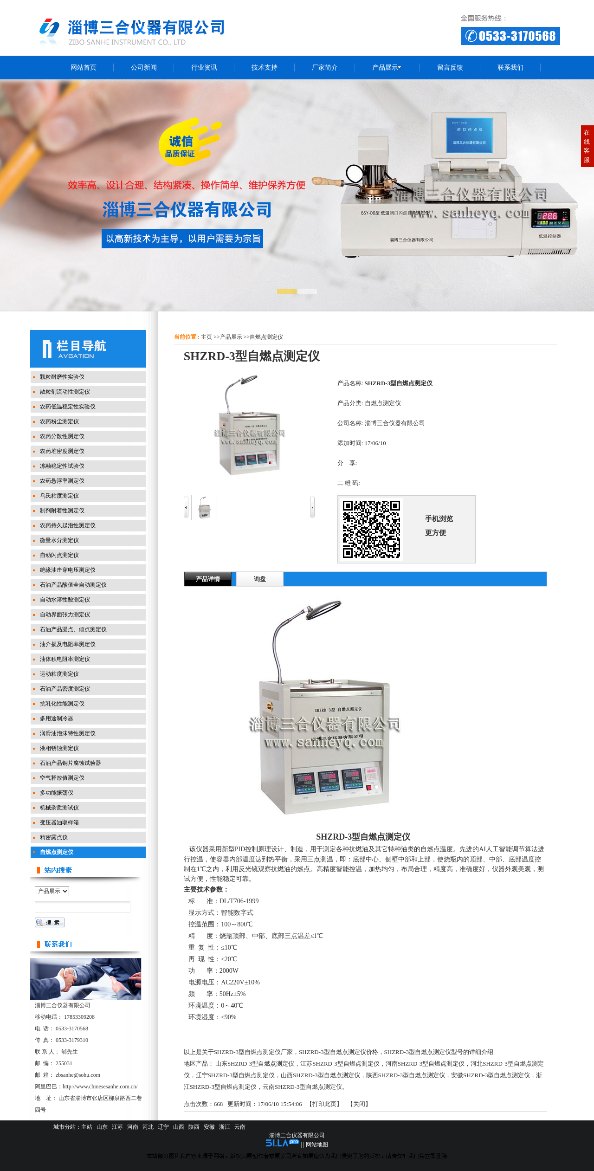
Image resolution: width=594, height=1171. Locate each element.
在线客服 (587, 146)
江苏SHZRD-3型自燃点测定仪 (339, 1063)
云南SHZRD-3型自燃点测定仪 (302, 1086)
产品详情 (208, 579)
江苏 (117, 1127)
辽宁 (163, 1127)
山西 (178, 1127)
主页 (206, 337)
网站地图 (317, 1144)
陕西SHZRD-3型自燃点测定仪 (405, 1075)
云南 (239, 1127)
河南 (132, 1127)
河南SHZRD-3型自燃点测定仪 (425, 1063)
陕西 (194, 1127)
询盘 (260, 579)
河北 (148, 1127)
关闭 (359, 1103)
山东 (102, 1127)
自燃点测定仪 (266, 337)
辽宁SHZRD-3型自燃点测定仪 (235, 1075)
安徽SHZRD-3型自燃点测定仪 (490, 1075)
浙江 (224, 1127)
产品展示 (231, 337)
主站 (86, 1127)
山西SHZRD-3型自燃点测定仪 (320, 1075)
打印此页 (324, 1103)
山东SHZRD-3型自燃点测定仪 (254, 1063)
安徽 (209, 1127)
